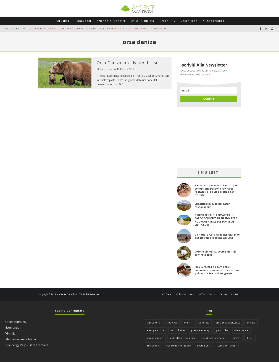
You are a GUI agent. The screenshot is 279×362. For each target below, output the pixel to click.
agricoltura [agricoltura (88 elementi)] (153, 322)
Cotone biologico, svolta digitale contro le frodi (215, 253)
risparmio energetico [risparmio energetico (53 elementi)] (178, 345)
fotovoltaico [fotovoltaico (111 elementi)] (177, 330)
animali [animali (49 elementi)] (188, 322)
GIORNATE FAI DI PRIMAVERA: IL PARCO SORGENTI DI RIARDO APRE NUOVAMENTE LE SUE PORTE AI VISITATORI (216, 219)
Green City (167, 20)
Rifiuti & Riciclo (142, 20)
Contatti (235, 294)
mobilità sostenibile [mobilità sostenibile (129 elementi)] (215, 338)
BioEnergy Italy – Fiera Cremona (26, 345)
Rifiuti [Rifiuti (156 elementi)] (250, 338)
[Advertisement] (209, 138)
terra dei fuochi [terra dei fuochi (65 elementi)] (227, 345)
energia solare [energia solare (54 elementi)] (155, 330)
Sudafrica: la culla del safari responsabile (212, 205)
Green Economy (15, 322)
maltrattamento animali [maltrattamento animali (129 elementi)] (183, 338)
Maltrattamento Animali (21, 339)
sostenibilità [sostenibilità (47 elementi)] (204, 345)
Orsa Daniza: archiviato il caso (128, 62)
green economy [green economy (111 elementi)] (200, 330)
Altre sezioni (212, 20)
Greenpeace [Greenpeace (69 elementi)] (241, 330)
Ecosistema (106, 69)
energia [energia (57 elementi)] (251, 322)
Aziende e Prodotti (111, 20)
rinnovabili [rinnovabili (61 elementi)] (153, 345)
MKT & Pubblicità (207, 294)
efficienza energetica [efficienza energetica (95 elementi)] (228, 322)
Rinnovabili (83, 20)
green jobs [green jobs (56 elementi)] (221, 330)
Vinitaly (10, 333)
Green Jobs (189, 20)
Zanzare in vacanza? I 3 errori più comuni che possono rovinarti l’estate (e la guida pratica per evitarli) (98, 28)
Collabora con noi (185, 294)
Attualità (62, 20)
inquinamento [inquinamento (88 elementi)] (155, 338)
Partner (223, 294)
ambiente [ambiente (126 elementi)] (171, 322)
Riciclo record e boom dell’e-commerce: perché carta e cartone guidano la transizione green (217, 270)
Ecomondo (12, 328)
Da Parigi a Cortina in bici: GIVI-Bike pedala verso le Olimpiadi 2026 (217, 236)
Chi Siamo (167, 294)
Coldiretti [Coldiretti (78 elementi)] (204, 322)
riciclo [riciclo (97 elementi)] (236, 338)
